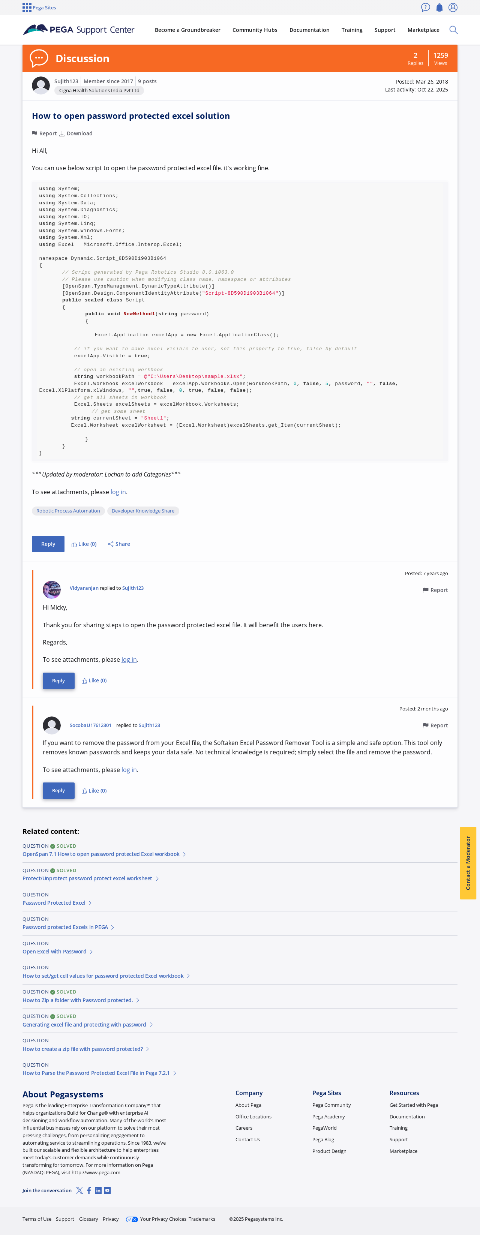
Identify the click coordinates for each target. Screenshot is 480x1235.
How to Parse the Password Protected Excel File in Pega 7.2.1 (99, 1072)
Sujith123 (66, 81)
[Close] (469, 1205)
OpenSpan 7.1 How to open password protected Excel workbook (104, 853)
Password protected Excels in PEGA (69, 927)
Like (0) (84, 543)
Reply (48, 543)
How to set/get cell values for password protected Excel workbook (106, 975)
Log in (440, 1215)
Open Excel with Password (58, 951)
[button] (41, 85)
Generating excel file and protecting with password (88, 1024)
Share (119, 543)
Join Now (399, 1215)
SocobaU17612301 (90, 725)
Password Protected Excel (57, 902)
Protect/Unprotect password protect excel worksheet (91, 878)
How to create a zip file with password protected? (86, 1048)
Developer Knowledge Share (143, 511)
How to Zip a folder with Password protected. (81, 1000)
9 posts (147, 81)
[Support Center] (80, 30)
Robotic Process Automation (68, 511)
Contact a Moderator (467, 863)
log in (118, 492)
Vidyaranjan (84, 588)
